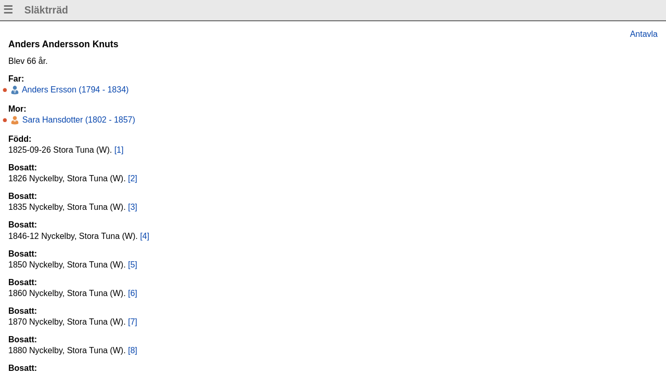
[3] (132, 207)
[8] (132, 350)
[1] (119, 149)
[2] (132, 178)
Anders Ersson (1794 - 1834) (74, 89)
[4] (144, 236)
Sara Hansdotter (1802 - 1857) (77, 119)
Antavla (644, 34)
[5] (132, 264)
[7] (132, 321)
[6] (132, 293)
